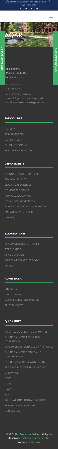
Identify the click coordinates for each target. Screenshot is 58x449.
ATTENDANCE (13, 249)
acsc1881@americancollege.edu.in (24, 102)
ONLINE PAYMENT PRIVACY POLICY (25, 362)
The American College (27, 434)
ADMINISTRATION (15, 134)
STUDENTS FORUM (16, 145)
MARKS (9, 265)
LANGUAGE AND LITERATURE (22, 174)
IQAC (8, 394)
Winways (36, 442)
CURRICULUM (12, 411)
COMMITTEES (13, 139)
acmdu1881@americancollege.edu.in (24, 98)
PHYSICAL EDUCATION (18, 195)
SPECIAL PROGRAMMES (18, 150)
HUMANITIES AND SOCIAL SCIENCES (26, 206)
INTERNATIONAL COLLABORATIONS (25, 400)
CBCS (8, 378)
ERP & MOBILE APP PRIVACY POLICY (26, 367)
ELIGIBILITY (11, 289)
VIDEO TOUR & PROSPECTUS (22, 300)
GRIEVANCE (12, 373)
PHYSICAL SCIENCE (16, 179)
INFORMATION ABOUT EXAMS (22, 244)
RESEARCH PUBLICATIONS (20, 405)
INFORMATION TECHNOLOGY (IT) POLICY (29, 347)
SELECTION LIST (14, 305)
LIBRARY (9, 217)
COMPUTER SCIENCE (17, 190)
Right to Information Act (36, 438)
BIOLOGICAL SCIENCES (18, 185)
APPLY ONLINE (13, 294)
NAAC (8, 389)
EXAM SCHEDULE (14, 255)
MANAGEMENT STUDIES (19, 212)
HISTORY (10, 129)
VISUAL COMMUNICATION (20, 201)
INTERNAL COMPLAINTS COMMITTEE (26, 332)
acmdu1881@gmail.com (18, 94)
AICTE (8, 383)
